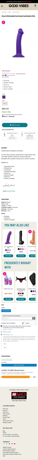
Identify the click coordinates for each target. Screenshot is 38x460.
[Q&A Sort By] (31, 323)
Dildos (9, 12)
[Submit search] (33, 318)
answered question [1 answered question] (11, 75)
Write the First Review (20, 73)
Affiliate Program (7, 447)
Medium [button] (5, 103)
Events (4, 432)
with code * (18, 1)
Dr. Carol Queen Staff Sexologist (11, 436)
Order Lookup (6, 414)
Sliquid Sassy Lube (8, 288)
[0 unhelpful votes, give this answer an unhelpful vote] (5, 347)
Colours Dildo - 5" (21, 246)
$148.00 (21, 295)
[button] (3, 97)
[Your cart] (35, 6)
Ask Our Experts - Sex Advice (10, 434)
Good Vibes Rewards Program (10, 452)
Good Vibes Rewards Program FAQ (12, 454)
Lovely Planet (11, 191)
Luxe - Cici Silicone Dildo (8, 247)
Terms (4, 419)
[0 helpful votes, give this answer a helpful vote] (5, 344)
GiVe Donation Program (9, 450)
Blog (4, 431)
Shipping (5, 415)
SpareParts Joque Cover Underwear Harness (21, 290)
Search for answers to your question (11, 315)
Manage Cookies (7, 422)
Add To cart (15, 125)
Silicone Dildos (16, 12)
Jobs (4, 456)
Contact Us (5, 412)
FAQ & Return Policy (8, 420)
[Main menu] (2, 6)
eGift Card (5, 408)
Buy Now (8, 256)
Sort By (23, 323)
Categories (4, 12)
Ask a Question (5, 76)
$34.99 (33, 294)
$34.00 (8, 252)
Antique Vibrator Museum (9, 449)
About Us (5, 410)
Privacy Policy (6, 417)
